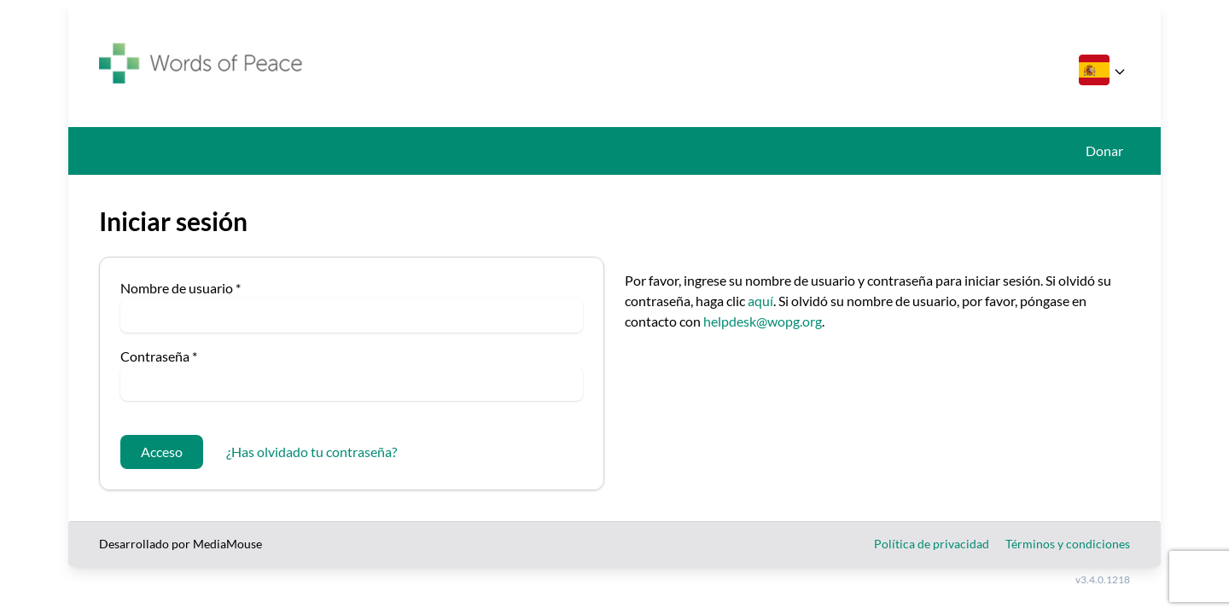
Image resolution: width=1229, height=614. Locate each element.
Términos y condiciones (1067, 543)
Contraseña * (158, 356)
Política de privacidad (931, 543)
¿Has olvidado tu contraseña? (311, 451)
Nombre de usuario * (180, 288)
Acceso (162, 451)
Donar (1104, 150)
